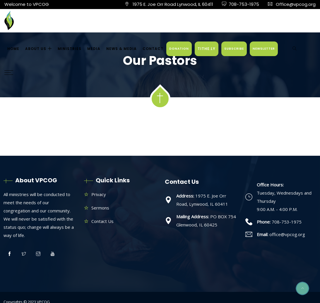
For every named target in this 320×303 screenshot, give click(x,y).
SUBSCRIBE (234, 48)
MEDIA (93, 48)
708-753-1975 (244, 4)
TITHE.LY (206, 48)
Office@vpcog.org (296, 4)
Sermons (100, 208)
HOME (13, 48)
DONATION (179, 48)
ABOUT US (35, 48)
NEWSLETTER (264, 48)
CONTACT (153, 48)
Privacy (98, 194)
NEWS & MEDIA (121, 48)
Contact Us (102, 221)
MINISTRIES (69, 48)
